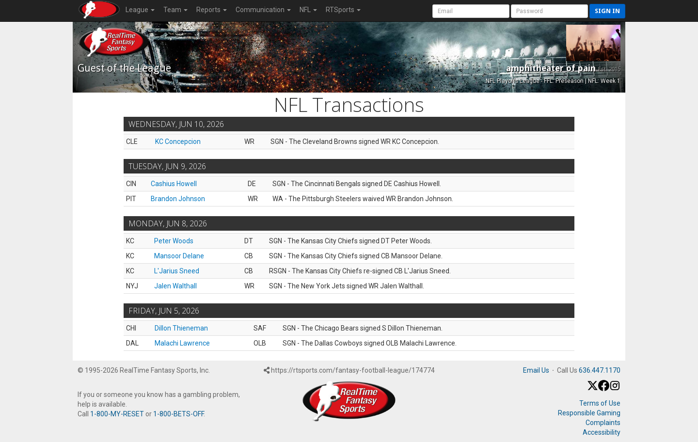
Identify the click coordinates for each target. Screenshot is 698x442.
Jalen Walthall (175, 286)
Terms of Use (599, 403)
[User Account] (470, 11)
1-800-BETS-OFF (178, 414)
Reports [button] (211, 10)
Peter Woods (173, 241)
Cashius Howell (174, 184)
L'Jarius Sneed (176, 271)
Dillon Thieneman (181, 328)
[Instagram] (614, 389)
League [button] (140, 10)
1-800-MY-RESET (117, 414)
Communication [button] (263, 10)
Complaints (603, 422)
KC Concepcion (178, 141)
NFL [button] (308, 10)
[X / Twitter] (592, 389)
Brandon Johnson (178, 199)
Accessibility (601, 432)
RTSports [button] (343, 10)
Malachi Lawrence (182, 343)
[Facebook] (603, 389)
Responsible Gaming (589, 413)
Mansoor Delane (179, 256)
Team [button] (175, 10)
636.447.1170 (599, 370)
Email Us (536, 370)
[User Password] (549, 11)
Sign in (607, 11)
